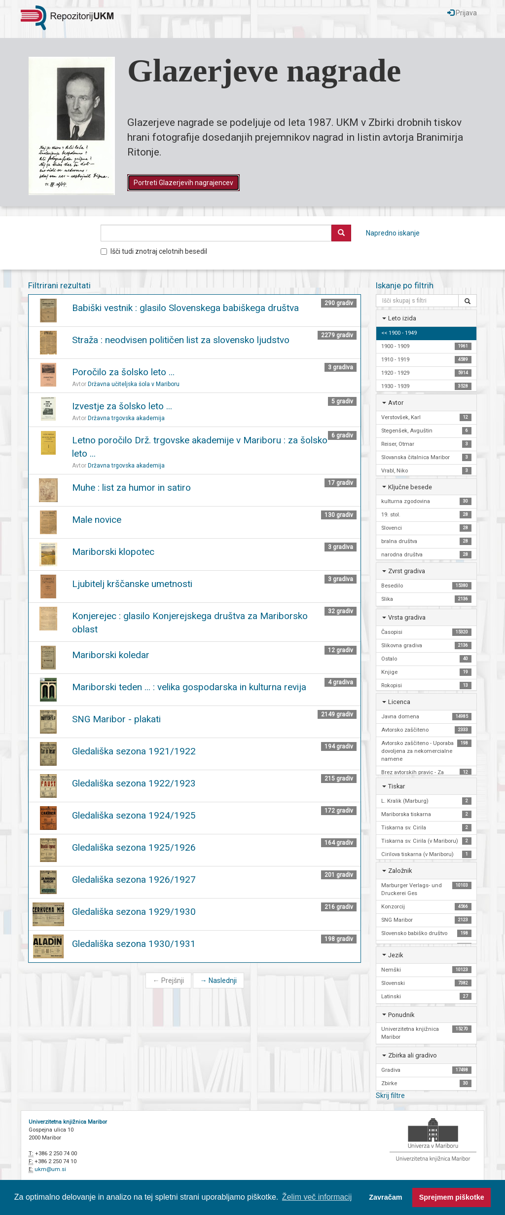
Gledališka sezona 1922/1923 (134, 783)
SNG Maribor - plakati (116, 719)
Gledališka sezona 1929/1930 (134, 911)
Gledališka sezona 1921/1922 (134, 751)
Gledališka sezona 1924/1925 (134, 815)
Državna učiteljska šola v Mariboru (134, 384)
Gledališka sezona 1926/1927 (134, 879)
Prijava (462, 13)
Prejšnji (168, 980)
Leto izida (402, 318)
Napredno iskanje (393, 233)
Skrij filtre (390, 1095)
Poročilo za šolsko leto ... (123, 372)
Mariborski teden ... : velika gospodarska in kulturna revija (189, 687)
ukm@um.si (50, 1169)
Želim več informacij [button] (317, 1197)
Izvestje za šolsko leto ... (122, 406)
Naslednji (218, 980)
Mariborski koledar (110, 655)
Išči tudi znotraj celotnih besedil (154, 251)
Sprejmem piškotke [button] (451, 1197)
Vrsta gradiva (407, 617)
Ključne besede (410, 487)
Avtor (395, 402)
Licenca (399, 701)
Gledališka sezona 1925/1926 (134, 847)
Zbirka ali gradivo (412, 1055)
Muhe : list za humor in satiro (131, 487)
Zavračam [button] (385, 1197)
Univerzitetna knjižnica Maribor (68, 1122)
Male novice (96, 519)
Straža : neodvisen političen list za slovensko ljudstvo (180, 340)
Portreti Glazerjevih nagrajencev (183, 183)
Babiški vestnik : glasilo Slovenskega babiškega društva (185, 308)
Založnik (400, 870)
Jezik (395, 955)
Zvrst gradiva (406, 571)
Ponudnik (401, 1015)
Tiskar (396, 786)
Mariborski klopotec (113, 551)
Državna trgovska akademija (126, 418)
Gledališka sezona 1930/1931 (134, 943)
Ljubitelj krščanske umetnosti (132, 583)
